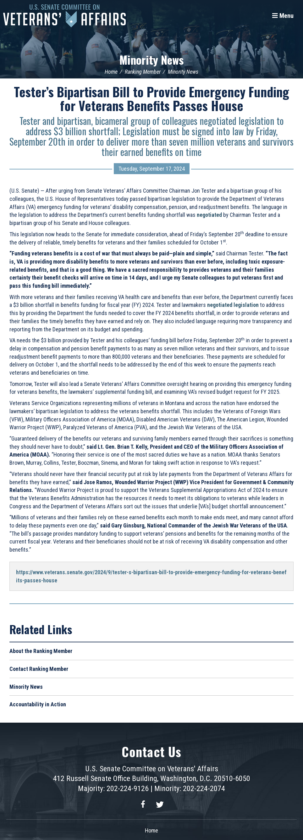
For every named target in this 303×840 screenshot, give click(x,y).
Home (111, 71)
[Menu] (283, 15)
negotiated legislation (233, 305)
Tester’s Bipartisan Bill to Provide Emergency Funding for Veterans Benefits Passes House (151, 98)
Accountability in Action (37, 704)
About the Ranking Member (40, 651)
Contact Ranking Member (38, 669)
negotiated (209, 214)
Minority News (151, 59)
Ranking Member (143, 71)
